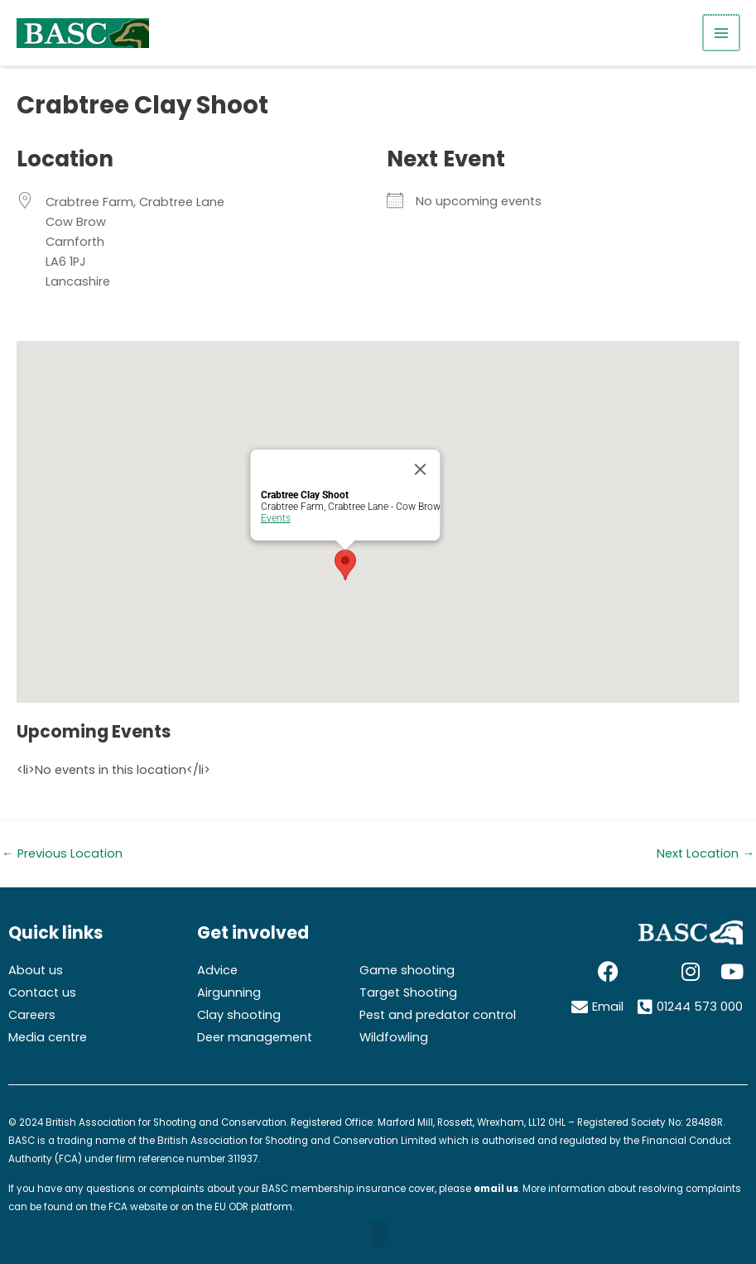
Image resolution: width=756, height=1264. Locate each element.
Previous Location (62, 854)
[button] (378, 1233)
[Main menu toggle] (722, 33)
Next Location (705, 854)
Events (275, 518)
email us (496, 1188)
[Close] (420, 469)
